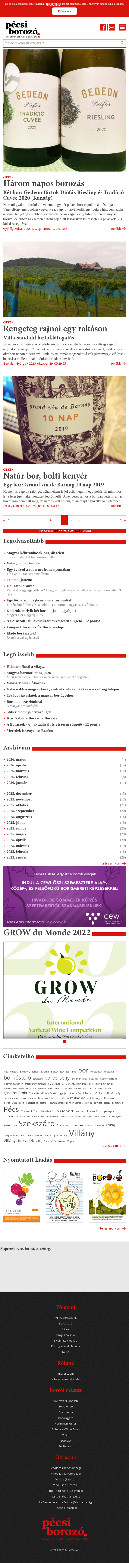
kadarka (32, 1098)
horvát (102, 1093)
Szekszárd (37, 1123)
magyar (99, 1098)
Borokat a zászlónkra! (24, 701)
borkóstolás (108, 1071)
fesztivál (68, 1088)
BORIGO (65, 1440)
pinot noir (80, 1111)
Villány (82, 1133)
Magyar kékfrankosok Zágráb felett (35, 553)
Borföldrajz (66, 1446)
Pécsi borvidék (64, 1111)
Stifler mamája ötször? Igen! (30, 712)
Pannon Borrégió (74, 1102)
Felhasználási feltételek (66, 1379)
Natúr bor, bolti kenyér (45, 476)
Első (4, 520)
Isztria (23, 1098)
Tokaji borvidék (11, 1135)
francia (77, 1088)
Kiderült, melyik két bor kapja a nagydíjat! (41, 610)
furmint (108, 1088)
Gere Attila (34, 1093)
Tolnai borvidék (35, 1135)
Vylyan (70, 1141)
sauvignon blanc (91, 1116)
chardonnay (31, 1083)
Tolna (23, 1135)
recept (64, 1116)
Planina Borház (95, 1111)
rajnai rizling (52, 1116)
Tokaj (110, 1125)
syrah (119, 1116)
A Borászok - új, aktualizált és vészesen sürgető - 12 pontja (53, 621)
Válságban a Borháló (23, 563)
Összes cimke (112, 1146)
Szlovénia (99, 1125)
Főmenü (65, 1307)
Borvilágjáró (65, 1418)
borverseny (57, 1077)
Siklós (104, 1116)
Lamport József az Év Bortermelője (35, 627)
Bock (62, 1071)
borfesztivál (96, 1071)
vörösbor (61, 1141)
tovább (116, 229)
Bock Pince (71, 1071)
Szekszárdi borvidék (70, 1125)
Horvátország (113, 1093)
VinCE (65, 1435)
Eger (103, 1083)
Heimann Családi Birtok (79, 1093)
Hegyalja (61, 1093)
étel (35, 1088)
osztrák (43, 1102)
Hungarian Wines (66, 1423)
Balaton (35, 1071)
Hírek (65, 1329)
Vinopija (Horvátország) (66, 1474)
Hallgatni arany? (20, 586)
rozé (70, 1116)
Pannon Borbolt (56, 1102)
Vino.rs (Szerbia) (65, 1479)
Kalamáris (43, 1098)
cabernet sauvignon (13, 1083)
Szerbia (88, 1125)
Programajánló (65, 1335)
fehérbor (58, 1088)
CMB (50, 1083)
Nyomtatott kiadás (65, 1340)
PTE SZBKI (24, 1116)
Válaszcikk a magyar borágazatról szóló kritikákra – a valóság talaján (63, 689)
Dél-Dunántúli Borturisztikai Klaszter (81, 1083)
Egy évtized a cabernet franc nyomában (38, 569)
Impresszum (66, 1373)
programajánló (11, 1116)
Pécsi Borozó (47, 1111)
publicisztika (37, 1116)
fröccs (85, 1088)
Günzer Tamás (48, 1093)
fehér (50, 1088)
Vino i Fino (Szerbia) (65, 1485)
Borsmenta (66, 1412)
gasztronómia (15, 1092)
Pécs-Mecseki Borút (30, 1111)
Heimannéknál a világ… (26, 666)
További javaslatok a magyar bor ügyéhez (40, 695)
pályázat (98, 1102)
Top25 (66, 1352)
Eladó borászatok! (21, 633)
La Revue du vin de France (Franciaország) (65, 1502)
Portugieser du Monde (65, 1346)
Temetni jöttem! (19, 580)
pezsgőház (117, 1102)
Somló (111, 1116)
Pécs (11, 1109)
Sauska (77, 1116)
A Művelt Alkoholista (66, 1401)
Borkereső (66, 1323)
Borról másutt (66, 1390)
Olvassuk (65, 1458)
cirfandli (42, 1083)
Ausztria (14, 1071)
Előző (9, 520)
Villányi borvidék (19, 1140)
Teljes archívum (110, 1228)
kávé (51, 1098)
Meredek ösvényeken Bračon (30, 730)
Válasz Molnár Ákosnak (26, 683)
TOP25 (47, 1135)
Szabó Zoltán (10, 1125)
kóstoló (90, 1098)
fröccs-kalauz (95, 1088)
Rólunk (65, 1363)
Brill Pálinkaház (80, 1078)
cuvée (57, 1083)
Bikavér (54, 1071)
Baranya (45, 1071)
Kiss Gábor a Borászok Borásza (32, 718)
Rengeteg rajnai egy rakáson (55, 329)
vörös (53, 1141)
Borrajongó (66, 1406)
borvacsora (38, 1078)
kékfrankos (77, 1098)
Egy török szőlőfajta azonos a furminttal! (39, 600)
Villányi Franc (42, 1141)
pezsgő (107, 1102)
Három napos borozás (43, 184)
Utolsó (124, 520)
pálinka (88, 1102)
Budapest (93, 1078)
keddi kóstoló (62, 1098)
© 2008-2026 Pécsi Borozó (64, 1550)
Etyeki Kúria (25, 1088)
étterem (42, 1088)
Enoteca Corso (10, 1088)
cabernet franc (108, 1078)
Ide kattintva (53, 3)
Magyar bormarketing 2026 (29, 673)
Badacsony (25, 1071)
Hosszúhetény (11, 1098)
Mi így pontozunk (66, 1318)
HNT (95, 1093)
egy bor (110, 1083)
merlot (7, 1102)
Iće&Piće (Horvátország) (66, 1468)
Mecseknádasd (111, 1098)
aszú (6, 1071)
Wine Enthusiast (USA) (66, 1496)
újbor (55, 1135)
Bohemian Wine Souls (66, 1429)
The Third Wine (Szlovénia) (66, 1491)
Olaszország (18, 1102)
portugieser (109, 1111)
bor (83, 1070)
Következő (120, 520)
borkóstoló (17, 1077)
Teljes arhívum (111, 863)
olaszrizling (31, 1102)
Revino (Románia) (66, 1508)
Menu (122, 27)
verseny (63, 1135)
